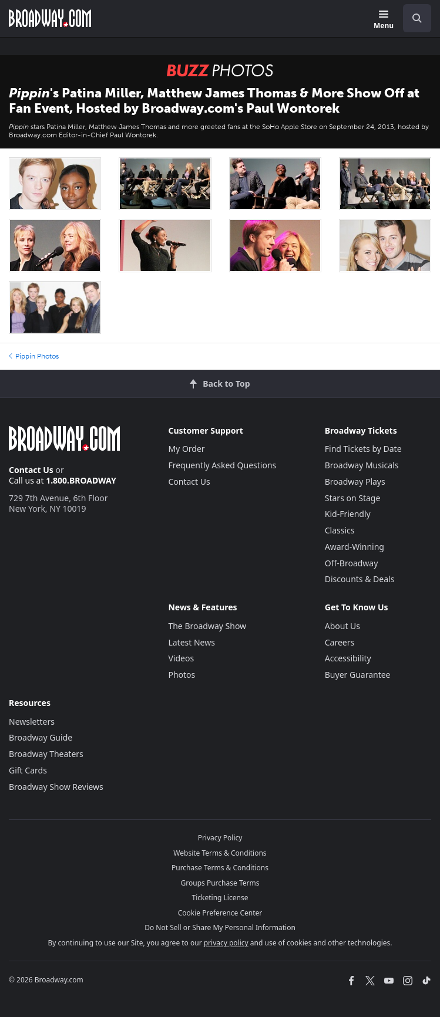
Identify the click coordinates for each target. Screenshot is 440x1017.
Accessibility (348, 658)
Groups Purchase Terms (220, 883)
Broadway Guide (40, 737)
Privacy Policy (220, 838)
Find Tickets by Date (363, 448)
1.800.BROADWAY (81, 480)
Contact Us (31, 469)
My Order (186, 448)
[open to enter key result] (417, 18)
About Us (342, 625)
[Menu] (384, 20)
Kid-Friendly (348, 513)
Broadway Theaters (46, 753)
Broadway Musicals (362, 465)
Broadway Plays (355, 481)
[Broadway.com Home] (50, 18)
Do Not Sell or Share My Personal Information (220, 927)
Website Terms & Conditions (219, 853)
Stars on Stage (353, 498)
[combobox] (412, 18)
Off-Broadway (351, 563)
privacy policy (226, 943)
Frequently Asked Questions (222, 465)
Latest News (191, 642)
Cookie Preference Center (220, 913)
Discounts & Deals (360, 578)
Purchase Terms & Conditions (220, 868)
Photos (181, 674)
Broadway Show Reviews (56, 786)
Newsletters (32, 721)
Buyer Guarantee (358, 674)
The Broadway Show (207, 625)
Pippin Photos (34, 356)
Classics (340, 530)
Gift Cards (28, 770)
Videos (181, 658)
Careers (339, 642)
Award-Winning (354, 546)
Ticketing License (220, 898)
